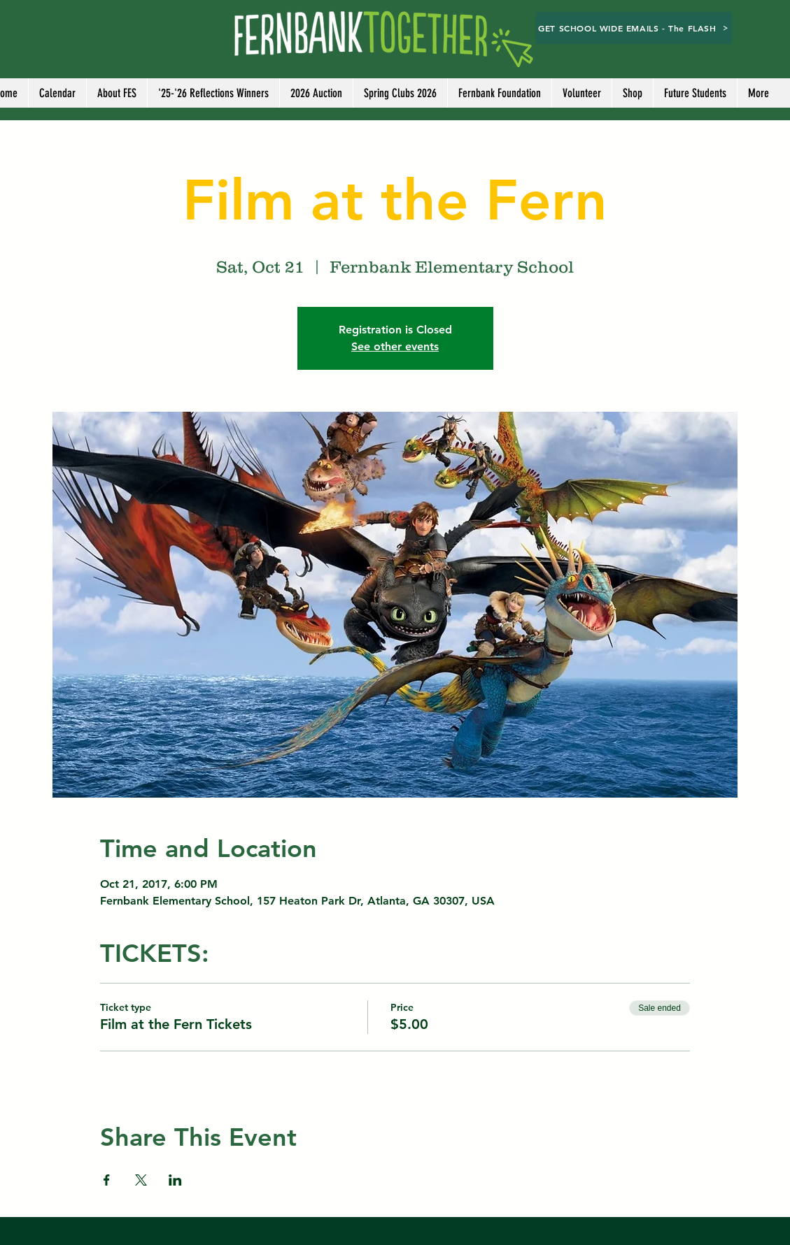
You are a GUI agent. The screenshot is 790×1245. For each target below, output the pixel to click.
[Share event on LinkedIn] (175, 1180)
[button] (581, 93)
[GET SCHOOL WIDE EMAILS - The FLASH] (634, 28)
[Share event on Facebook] (106, 1180)
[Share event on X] (141, 1180)
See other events (395, 346)
